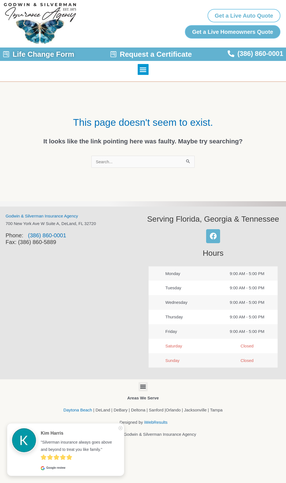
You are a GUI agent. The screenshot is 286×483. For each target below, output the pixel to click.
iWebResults (156, 422)
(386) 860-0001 (47, 235)
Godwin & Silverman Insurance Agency (42, 216)
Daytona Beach (77, 410)
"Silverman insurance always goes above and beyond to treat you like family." (77, 446)
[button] (143, 69)
